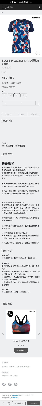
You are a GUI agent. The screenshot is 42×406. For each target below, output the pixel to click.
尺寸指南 (27, 366)
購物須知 (5, 366)
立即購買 (33, 403)
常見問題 (19, 366)
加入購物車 (19, 403)
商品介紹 (8, 114)
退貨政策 (12, 366)
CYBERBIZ (15, 397)
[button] (39, 333)
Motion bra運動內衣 (21, 341)
